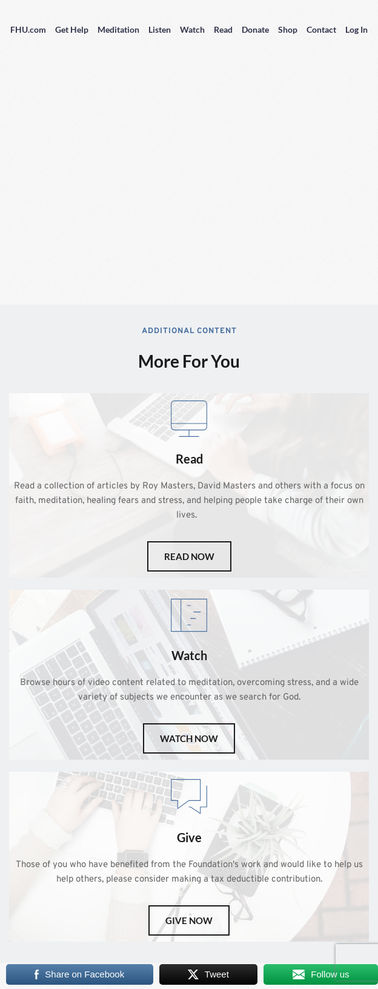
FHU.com (28, 29)
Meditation (118, 29)
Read (223, 29)
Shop (287, 29)
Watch (192, 29)
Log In (356, 29)
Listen (159, 29)
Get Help (71, 29)
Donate (255, 29)
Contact (321, 29)
